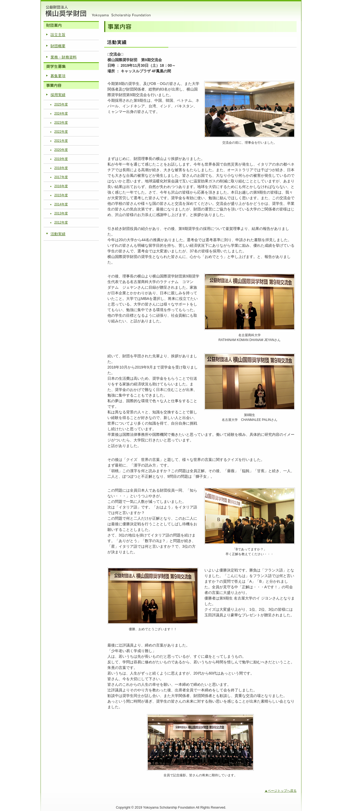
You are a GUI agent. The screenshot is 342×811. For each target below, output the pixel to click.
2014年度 (61, 204)
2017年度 (61, 177)
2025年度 (61, 104)
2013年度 (61, 213)
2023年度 (61, 122)
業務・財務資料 (63, 57)
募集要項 (57, 76)
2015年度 (61, 195)
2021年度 (61, 141)
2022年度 (61, 132)
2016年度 (61, 186)
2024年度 (61, 113)
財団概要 (57, 46)
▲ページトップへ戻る (281, 791)
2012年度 (61, 222)
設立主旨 (57, 35)
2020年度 (61, 150)
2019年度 (61, 159)
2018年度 (61, 168)
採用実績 (57, 95)
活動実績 (57, 234)
